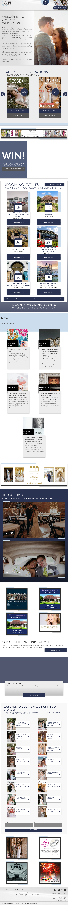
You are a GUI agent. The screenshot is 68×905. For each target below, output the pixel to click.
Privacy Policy (59, 899)
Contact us (61, 900)
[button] (3, 94)
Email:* (6, 822)
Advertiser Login (58, 893)
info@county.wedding (23, 893)
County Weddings (13, 890)
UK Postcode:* (37, 822)
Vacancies (61, 897)
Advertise (62, 895)
